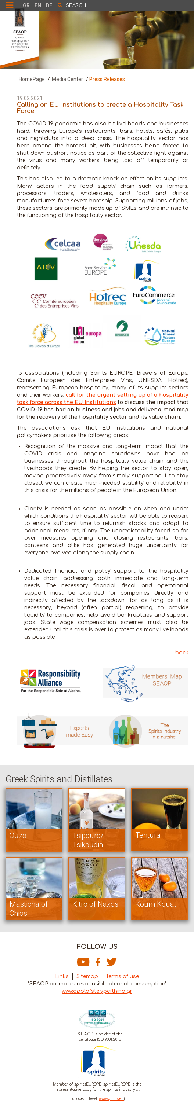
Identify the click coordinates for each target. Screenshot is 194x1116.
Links (62, 976)
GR (26, 5)
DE (49, 5)
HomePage (32, 79)
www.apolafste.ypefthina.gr (97, 991)
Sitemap (87, 976)
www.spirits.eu (111, 1099)
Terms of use (122, 976)
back (181, 653)
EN (38, 5)
